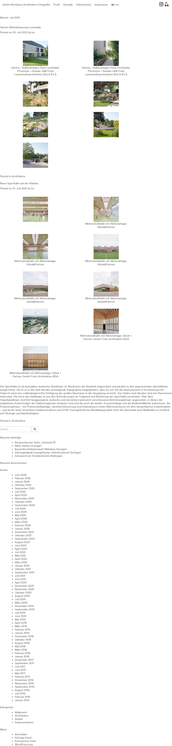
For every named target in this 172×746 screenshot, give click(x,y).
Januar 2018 (22, 656)
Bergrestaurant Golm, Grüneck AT (35, 442)
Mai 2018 (20, 646)
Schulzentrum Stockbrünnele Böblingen (38, 455)
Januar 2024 (22, 528)
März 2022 (21, 562)
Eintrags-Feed (23, 737)
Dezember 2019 (24, 606)
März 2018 (21, 649)
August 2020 (22, 596)
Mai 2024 (20, 515)
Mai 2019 (20, 619)
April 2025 (21, 495)
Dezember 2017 (24, 659)
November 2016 (24, 683)
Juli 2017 (20, 666)
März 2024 (21, 522)
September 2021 (24, 572)
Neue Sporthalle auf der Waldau (19, 183)
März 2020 (21, 602)
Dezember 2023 (24, 532)
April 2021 (21, 582)
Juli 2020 (20, 599)
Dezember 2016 (24, 680)
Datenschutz (83, 4)
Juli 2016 (20, 693)
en (117, 4)
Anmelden (21, 734)
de (112, 4)
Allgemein (21, 712)
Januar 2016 (22, 700)
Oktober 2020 (23, 592)
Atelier (19, 719)
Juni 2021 (20, 579)
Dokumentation (24, 722)
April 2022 (21, 559)
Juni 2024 (21, 511)
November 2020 (24, 589)
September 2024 (25, 505)
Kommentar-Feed (25, 741)
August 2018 (22, 643)
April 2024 (21, 518)
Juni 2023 (21, 545)
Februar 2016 (22, 696)
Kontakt (68, 4)
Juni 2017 (20, 670)
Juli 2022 (20, 552)
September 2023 (25, 538)
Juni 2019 (20, 616)
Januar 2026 (22, 481)
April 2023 (21, 548)
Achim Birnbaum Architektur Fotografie (26, 4)
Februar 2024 (23, 525)
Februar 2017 (22, 676)
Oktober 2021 (23, 569)
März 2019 (21, 626)
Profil (56, 4)
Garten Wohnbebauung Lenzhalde (20, 27)
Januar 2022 (22, 565)
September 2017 (24, 663)
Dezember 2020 (24, 585)
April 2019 (21, 622)
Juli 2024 (20, 508)
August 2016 (22, 690)
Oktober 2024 (23, 501)
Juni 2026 (21, 474)
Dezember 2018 (24, 636)
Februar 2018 (22, 653)
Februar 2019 (22, 629)
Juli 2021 (20, 575)
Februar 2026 (23, 478)
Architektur (19, 176)
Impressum (101, 4)
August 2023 (22, 542)
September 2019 (24, 609)
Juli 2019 (20, 612)
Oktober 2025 (23, 485)
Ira (33, 32)
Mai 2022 (20, 555)
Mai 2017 (20, 673)
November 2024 (24, 498)
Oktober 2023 (23, 535)
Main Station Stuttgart (28, 445)
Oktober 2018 (23, 639)
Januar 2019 (22, 633)
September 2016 (24, 686)
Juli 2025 (20, 491)
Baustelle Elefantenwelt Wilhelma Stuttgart (41, 449)
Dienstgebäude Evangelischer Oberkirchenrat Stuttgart (48, 452)
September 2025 (25, 488)
